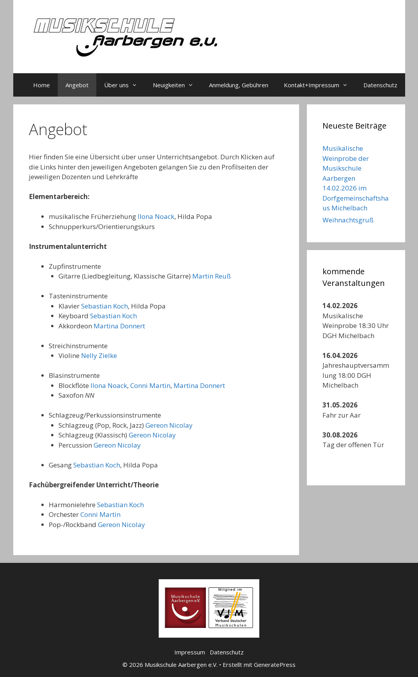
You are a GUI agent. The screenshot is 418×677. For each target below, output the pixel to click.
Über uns (124, 85)
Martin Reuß (211, 276)
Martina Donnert (119, 325)
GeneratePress (275, 664)
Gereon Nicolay (169, 425)
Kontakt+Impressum (320, 85)
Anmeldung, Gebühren (238, 85)
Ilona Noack (156, 216)
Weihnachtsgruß (348, 219)
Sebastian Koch (104, 305)
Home (41, 85)
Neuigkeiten (177, 85)
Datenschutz (380, 85)
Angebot (77, 85)
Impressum (189, 652)
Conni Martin (150, 385)
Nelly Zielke (99, 355)
